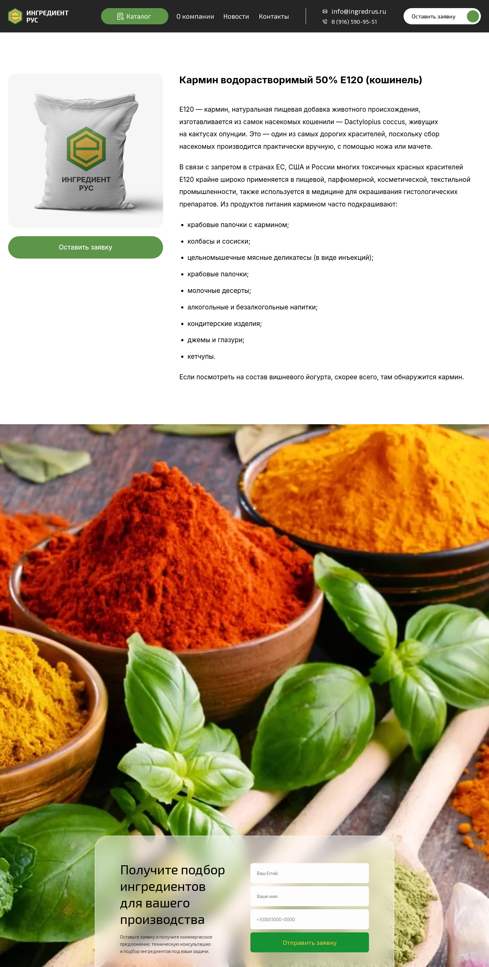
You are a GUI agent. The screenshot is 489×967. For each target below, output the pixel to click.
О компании (195, 16)
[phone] (309, 919)
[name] (309, 896)
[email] (309, 873)
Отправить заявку (310, 942)
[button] (442, 16)
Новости (236, 16)
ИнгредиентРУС (48, 16)
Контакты (274, 16)
